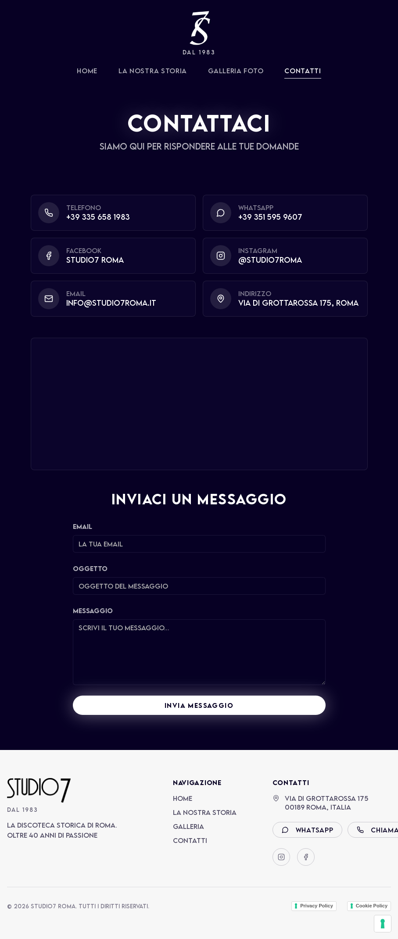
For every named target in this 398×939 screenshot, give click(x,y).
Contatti (302, 71)
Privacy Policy (316, 905)
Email (82, 526)
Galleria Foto (235, 71)
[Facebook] (306, 857)
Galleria (188, 826)
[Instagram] (281, 857)
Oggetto (90, 568)
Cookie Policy (371, 905)
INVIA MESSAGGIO (199, 705)
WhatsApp (307, 830)
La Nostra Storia (152, 71)
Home (87, 71)
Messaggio (93, 610)
